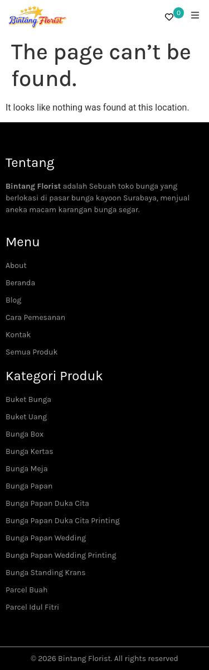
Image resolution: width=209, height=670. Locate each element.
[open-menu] (195, 16)
